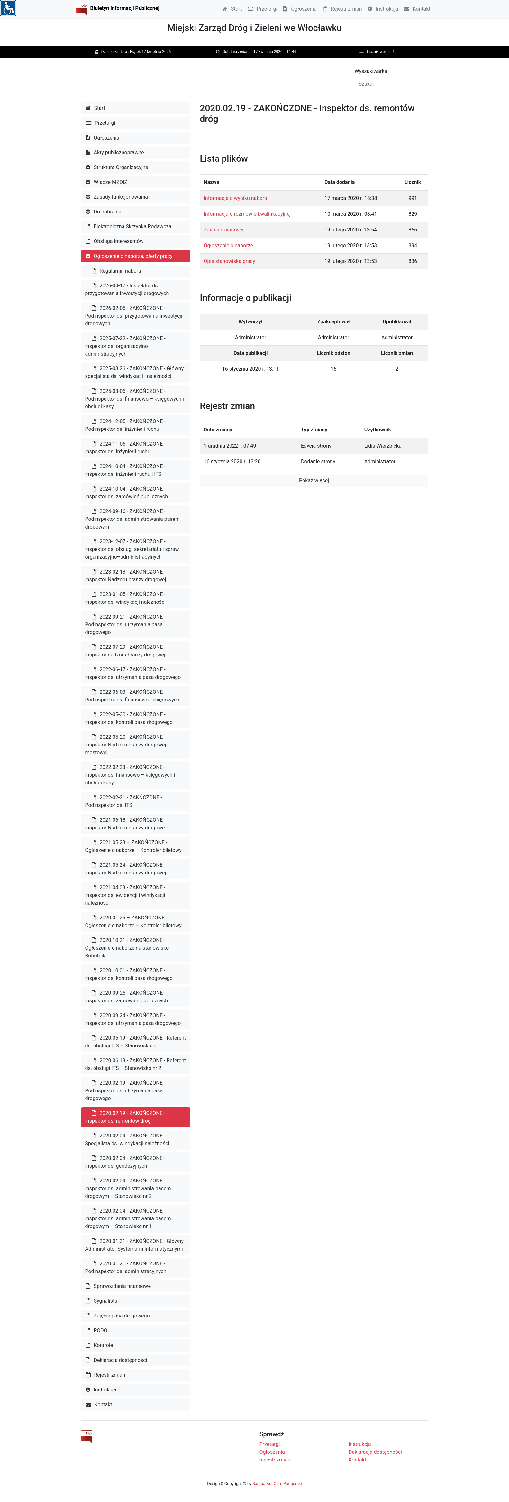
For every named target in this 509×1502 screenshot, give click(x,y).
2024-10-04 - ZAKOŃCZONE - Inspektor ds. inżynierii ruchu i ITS (125, 470)
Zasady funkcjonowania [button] (117, 197)
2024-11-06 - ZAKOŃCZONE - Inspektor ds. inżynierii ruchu (125, 448)
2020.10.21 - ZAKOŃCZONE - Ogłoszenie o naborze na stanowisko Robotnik (127, 948)
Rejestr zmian (342, 9)
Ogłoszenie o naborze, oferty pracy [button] (129, 256)
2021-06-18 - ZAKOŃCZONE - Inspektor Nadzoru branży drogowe (125, 824)
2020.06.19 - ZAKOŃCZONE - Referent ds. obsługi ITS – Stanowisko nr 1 (135, 1042)
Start (232, 9)
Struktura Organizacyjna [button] (117, 167)
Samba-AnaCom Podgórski (277, 1483)
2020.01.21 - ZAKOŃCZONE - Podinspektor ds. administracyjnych (126, 1267)
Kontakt (417, 9)
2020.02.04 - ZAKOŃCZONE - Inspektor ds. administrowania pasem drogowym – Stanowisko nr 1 (128, 1218)
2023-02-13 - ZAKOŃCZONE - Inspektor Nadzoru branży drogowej (125, 576)
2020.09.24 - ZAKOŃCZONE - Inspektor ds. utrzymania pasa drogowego (133, 1019)
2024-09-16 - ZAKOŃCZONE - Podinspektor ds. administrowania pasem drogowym (132, 519)
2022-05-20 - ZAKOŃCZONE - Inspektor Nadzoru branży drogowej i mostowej (127, 745)
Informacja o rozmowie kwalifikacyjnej (247, 214)
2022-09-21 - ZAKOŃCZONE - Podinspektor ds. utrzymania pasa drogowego (125, 624)
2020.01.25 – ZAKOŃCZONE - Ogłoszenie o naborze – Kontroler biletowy (133, 921)
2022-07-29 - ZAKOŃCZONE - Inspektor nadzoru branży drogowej (125, 651)
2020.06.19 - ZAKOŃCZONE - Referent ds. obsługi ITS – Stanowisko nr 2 (135, 1064)
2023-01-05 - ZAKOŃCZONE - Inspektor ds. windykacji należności (125, 598)
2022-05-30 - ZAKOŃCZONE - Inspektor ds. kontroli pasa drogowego (129, 718)
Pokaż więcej (314, 480)
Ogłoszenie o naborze (228, 245)
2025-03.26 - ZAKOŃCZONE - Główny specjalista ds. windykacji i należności (134, 372)
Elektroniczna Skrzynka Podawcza (129, 226)
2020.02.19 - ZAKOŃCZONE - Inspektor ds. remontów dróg (125, 1117)
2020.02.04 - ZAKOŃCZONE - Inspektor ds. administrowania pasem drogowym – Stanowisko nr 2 (128, 1188)
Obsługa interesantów (115, 241)
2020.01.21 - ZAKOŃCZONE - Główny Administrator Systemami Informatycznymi (134, 1245)
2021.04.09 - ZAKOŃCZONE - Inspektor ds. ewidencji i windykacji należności (125, 895)
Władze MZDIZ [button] (106, 182)
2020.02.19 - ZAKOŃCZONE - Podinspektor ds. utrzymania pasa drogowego (125, 1090)
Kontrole (99, 1345)
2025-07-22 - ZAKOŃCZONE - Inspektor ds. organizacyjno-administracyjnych (125, 346)
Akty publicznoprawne (115, 152)
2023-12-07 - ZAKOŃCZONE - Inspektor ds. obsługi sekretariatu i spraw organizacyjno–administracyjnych (132, 549)
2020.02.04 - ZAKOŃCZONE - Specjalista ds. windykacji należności (127, 1139)
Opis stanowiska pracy (229, 261)
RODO (96, 1330)
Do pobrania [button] (104, 212)
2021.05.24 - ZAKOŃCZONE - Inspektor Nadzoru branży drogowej (125, 869)
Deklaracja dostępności (116, 1360)
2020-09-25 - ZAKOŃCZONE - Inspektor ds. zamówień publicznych (126, 997)
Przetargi (262, 9)
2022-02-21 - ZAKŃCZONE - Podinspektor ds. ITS (123, 801)
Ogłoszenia (299, 9)
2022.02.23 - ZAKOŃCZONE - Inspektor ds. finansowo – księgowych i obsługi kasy (130, 775)
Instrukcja (383, 9)
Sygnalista (101, 1301)
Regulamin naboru (116, 271)
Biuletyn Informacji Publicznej (124, 8)
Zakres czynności (224, 230)
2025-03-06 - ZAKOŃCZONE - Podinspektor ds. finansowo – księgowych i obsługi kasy (134, 399)
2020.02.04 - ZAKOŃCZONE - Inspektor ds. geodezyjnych (125, 1162)
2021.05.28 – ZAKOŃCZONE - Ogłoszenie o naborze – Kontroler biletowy (133, 846)
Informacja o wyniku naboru (235, 198)
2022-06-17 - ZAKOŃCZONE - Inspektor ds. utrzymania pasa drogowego (133, 673)
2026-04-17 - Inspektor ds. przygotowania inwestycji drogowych (127, 289)
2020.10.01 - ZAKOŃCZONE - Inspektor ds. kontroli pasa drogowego (129, 974)
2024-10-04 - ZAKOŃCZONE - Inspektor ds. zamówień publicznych (126, 493)
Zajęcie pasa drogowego (118, 1316)
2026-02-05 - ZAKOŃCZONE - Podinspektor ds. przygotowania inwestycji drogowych (133, 316)
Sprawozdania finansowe (118, 1286)
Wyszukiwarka (371, 71)
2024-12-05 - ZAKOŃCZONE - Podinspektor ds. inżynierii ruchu (125, 425)
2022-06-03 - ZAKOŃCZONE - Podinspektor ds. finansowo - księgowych (132, 696)
